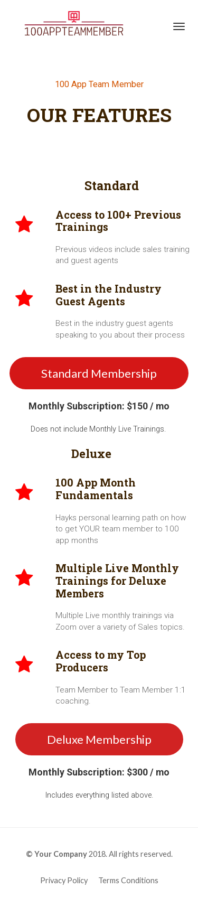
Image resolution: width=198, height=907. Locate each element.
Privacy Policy (64, 880)
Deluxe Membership (99, 739)
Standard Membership (99, 373)
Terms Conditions (128, 880)
